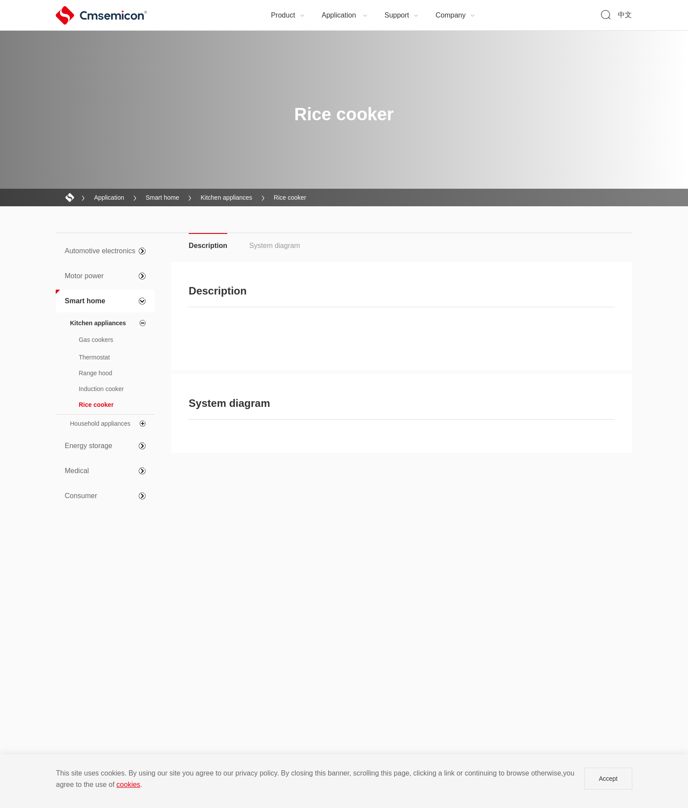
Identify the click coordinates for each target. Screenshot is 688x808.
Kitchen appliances (226, 197)
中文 (625, 14)
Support (401, 15)
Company (455, 15)
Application (345, 15)
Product (288, 15)
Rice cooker (290, 197)
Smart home (162, 197)
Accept (608, 778)
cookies (128, 784)
